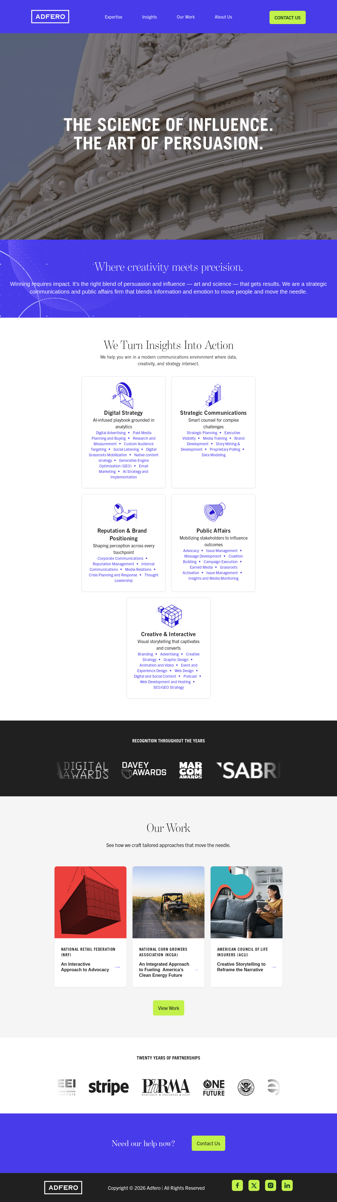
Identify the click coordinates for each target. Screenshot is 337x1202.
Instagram (270, 1185)
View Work (168, 1008)
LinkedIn (287, 1185)
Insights (149, 16)
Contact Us (287, 17)
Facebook (237, 1185)
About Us (223, 16)
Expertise (113, 16)
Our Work (186, 16)
